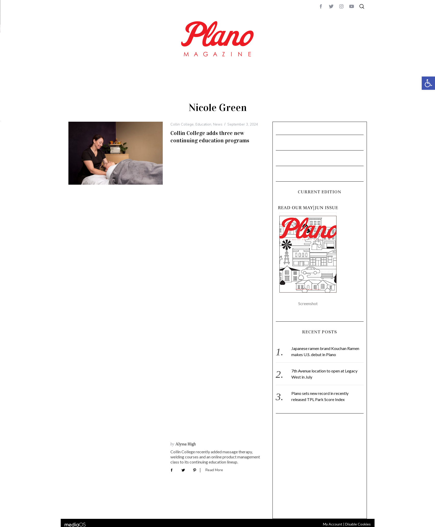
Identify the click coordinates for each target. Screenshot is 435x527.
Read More (214, 177)
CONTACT (391, 140)
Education (203, 126)
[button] (428, 83)
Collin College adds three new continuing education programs (209, 139)
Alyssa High (186, 151)
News (217, 126)
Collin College (182, 126)
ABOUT (376, 140)
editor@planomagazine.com (395, 152)
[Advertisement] (320, 467)
